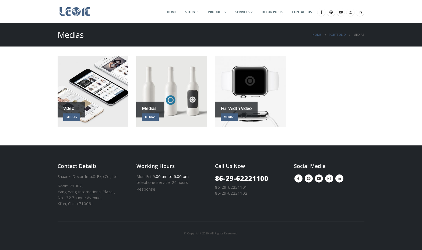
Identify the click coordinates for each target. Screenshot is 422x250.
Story (190, 12)
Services (242, 12)
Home (171, 12)
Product (215, 12)
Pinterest (309, 178)
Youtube (319, 178)
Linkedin (339, 178)
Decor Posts (272, 12)
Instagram (329, 178)
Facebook (298, 178)
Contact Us (302, 12)
